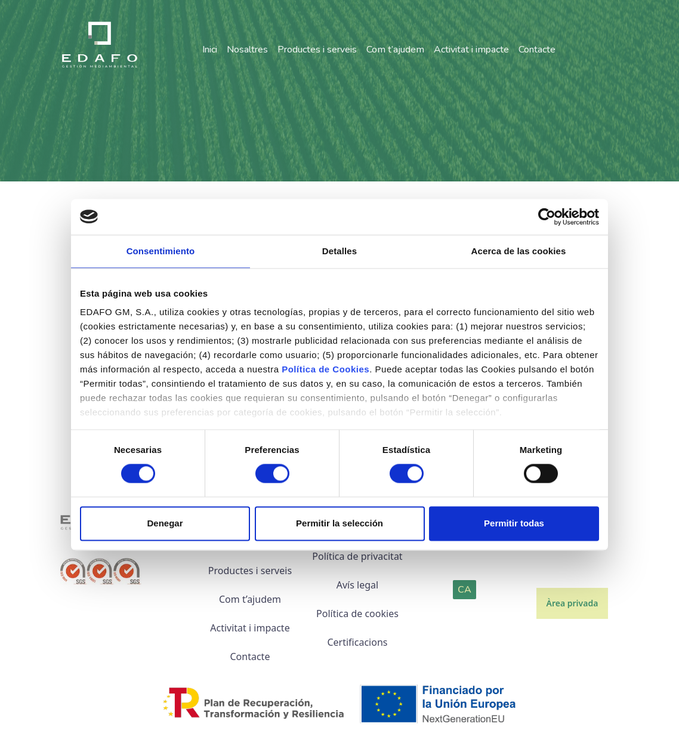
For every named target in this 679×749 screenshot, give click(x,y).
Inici (209, 50)
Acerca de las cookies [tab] (518, 251)
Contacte (536, 50)
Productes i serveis (317, 50)
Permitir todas (514, 523)
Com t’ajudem (395, 50)
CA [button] (464, 589)
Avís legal (357, 584)
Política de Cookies (325, 369)
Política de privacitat (357, 556)
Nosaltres (247, 50)
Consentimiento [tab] (160, 251)
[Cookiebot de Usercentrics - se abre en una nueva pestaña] (547, 217)
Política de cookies (357, 613)
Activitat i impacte (471, 50)
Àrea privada (572, 603)
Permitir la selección (339, 523)
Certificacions (357, 642)
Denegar (165, 523)
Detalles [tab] (339, 251)
